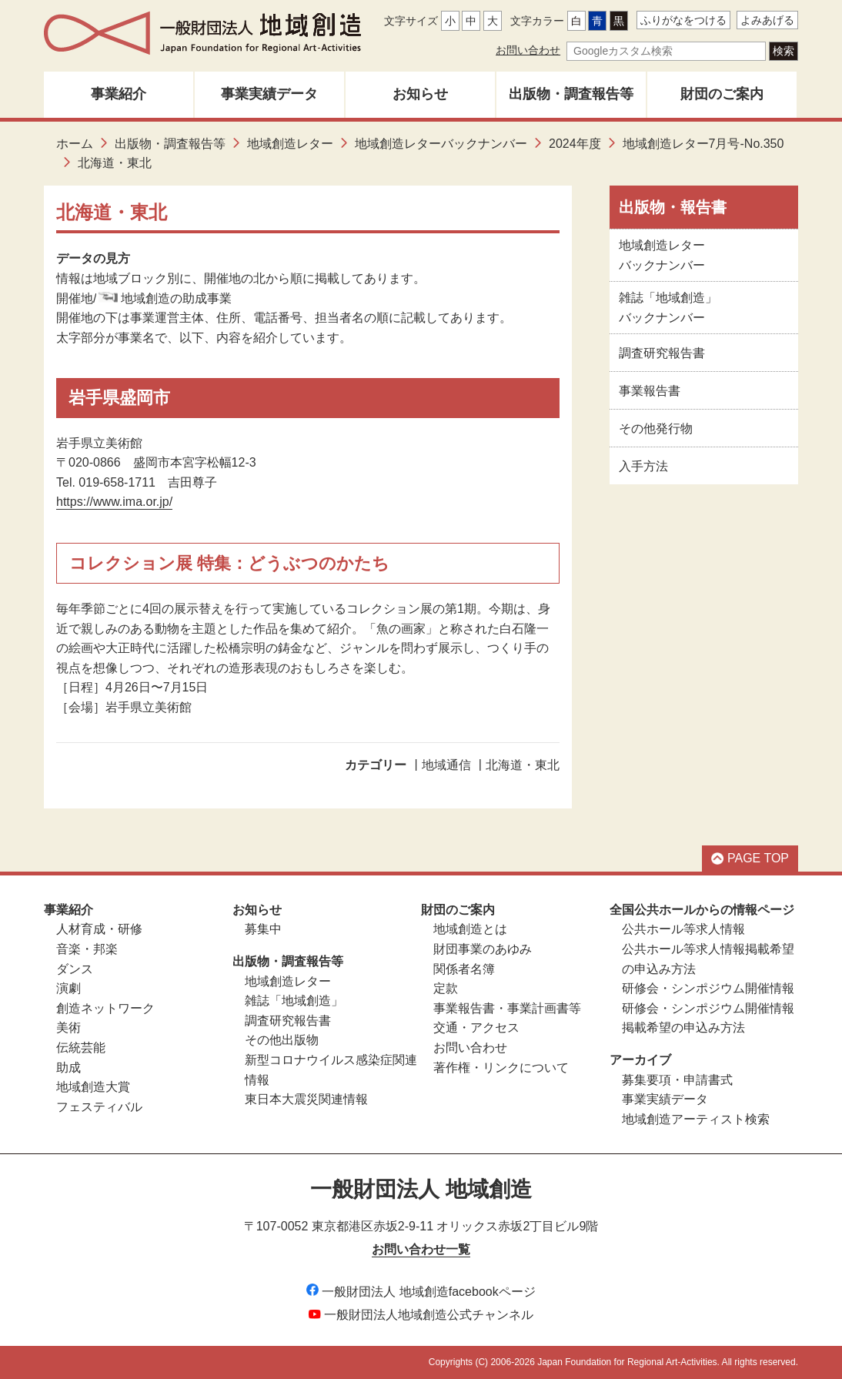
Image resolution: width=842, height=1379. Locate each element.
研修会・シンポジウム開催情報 (708, 988)
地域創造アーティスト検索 (696, 1119)
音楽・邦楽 (87, 949)
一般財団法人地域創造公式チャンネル (421, 1314)
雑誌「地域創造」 (294, 1000)
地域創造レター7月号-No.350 (703, 143)
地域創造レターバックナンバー (441, 143)
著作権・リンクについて (501, 1067)
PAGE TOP (750, 858)
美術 (68, 1027)
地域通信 (446, 765)
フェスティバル (99, 1106)
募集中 (263, 929)
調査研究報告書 (662, 353)
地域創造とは (470, 929)
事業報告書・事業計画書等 (507, 1008)
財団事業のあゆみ (482, 949)
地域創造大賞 (93, 1086)
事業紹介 (118, 94)
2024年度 (575, 143)
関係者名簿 (464, 969)
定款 (445, 988)
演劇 (68, 988)
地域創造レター (290, 143)
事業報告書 (649, 390)
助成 (68, 1067)
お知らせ (420, 94)
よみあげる (767, 20)
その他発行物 (656, 428)
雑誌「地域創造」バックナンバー (668, 307)
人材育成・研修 (99, 929)
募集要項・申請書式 (677, 1079)
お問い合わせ (528, 50)
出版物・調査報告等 (571, 94)
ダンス (74, 969)
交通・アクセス (476, 1027)
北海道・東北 (523, 765)
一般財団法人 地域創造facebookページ (420, 1291)
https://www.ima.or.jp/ (114, 501)
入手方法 (643, 466)
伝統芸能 (80, 1047)
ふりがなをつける (683, 20)
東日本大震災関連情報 (306, 1099)
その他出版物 (282, 1039)
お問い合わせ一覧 (421, 1249)
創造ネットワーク (105, 1008)
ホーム (74, 143)
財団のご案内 (721, 94)
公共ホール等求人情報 (683, 929)
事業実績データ (269, 94)
